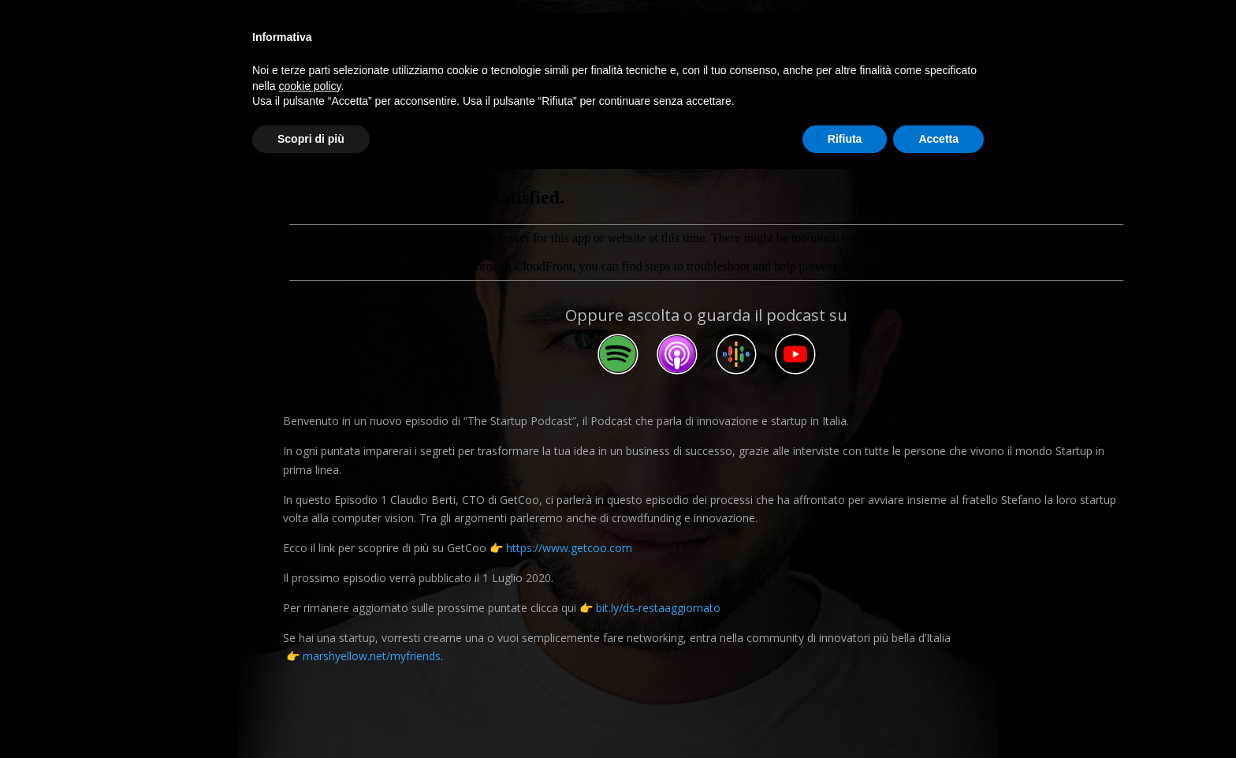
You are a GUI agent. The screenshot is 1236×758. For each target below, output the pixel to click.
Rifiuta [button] (845, 139)
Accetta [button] (938, 139)
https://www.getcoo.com (569, 547)
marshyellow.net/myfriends (372, 655)
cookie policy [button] (309, 86)
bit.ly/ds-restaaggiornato (658, 607)
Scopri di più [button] (310, 139)
